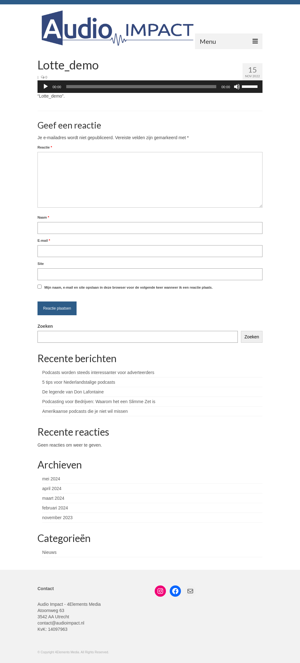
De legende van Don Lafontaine (73, 391)
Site (41, 264)
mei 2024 (51, 478)
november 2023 (57, 517)
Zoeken (45, 326)
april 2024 (52, 488)
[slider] (141, 86)
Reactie (45, 147)
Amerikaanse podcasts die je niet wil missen (85, 411)
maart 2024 (53, 498)
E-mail (44, 240)
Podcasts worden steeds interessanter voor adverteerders (98, 372)
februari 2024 (55, 507)
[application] (150, 86)
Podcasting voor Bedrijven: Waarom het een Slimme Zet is (98, 401)
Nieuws (49, 552)
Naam (43, 217)
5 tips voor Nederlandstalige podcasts (78, 382)
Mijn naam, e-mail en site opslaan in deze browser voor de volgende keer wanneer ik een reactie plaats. (128, 287)
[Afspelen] (45, 87)
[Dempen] (237, 87)
